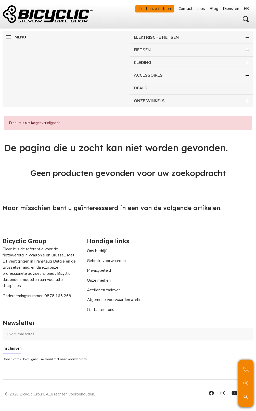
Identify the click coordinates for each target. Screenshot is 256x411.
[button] (246, 19)
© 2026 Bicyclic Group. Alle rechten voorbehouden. (50, 394)
